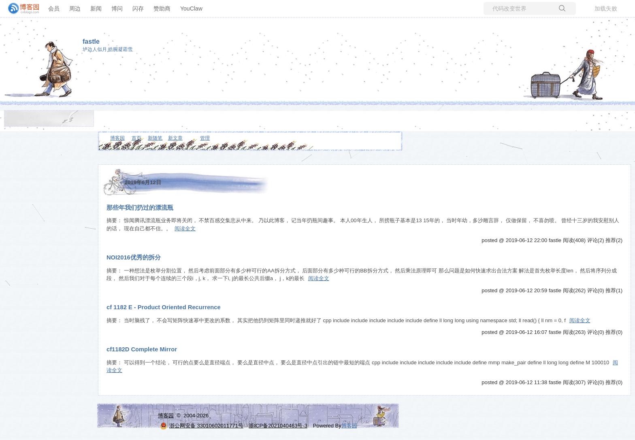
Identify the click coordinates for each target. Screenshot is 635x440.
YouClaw (191, 8)
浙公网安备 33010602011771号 (201, 426)
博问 (117, 8)
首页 (136, 138)
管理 (205, 138)
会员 (54, 8)
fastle (91, 41)
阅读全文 (185, 228)
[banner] (20, 8)
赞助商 (161, 8)
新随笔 (155, 138)
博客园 (117, 138)
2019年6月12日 (143, 182)
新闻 (96, 8)
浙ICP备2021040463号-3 (278, 426)
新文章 (175, 138)
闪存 (138, 8)
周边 (75, 8)
